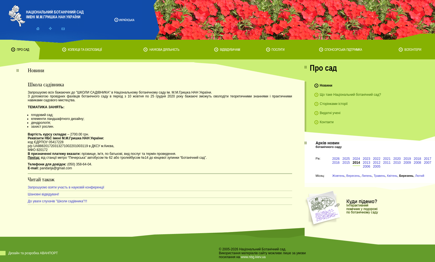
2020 (397, 159)
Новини (326, 85)
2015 (346, 163)
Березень (406, 175)
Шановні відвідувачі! (43, 194)
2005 (376, 166)
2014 (356, 163)
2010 (397, 163)
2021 (387, 159)
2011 (387, 163)
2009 (407, 163)
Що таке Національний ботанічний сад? (350, 95)
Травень (379, 175)
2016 (336, 163)
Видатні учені (330, 113)
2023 (366, 159)
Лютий (419, 175)
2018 (417, 159)
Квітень (392, 175)
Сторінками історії (334, 104)
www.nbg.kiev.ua (253, 257)
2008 (417, 163)
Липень (367, 175)
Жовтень (338, 175)
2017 (427, 159)
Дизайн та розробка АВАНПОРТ (33, 253)
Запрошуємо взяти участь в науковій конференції (66, 187)
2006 (366, 166)
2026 (336, 159)
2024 (356, 159)
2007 (427, 163)
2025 (346, 159)
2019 (407, 159)
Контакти (327, 122)
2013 (366, 163)
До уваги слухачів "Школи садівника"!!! (57, 201)
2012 (376, 163)
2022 (376, 159)
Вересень (353, 175)
